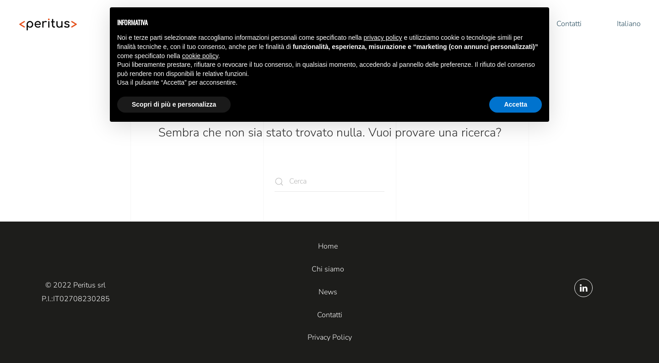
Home (328, 246)
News (328, 292)
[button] (623, 24)
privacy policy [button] (383, 37)
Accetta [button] (515, 104)
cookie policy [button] (200, 56)
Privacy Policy (330, 337)
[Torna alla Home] (48, 24)
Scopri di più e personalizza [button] (174, 104)
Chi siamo (328, 269)
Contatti (569, 24)
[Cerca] (329, 181)
